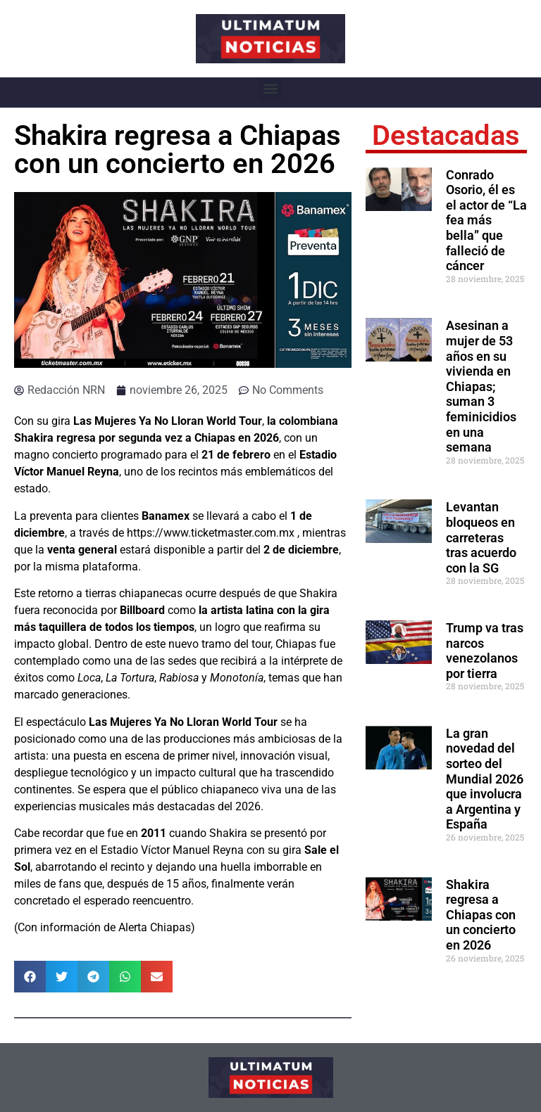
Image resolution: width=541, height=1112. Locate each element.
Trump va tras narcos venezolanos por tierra (484, 650)
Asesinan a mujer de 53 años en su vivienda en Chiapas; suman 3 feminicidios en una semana (481, 386)
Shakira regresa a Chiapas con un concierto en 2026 (481, 914)
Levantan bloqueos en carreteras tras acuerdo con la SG (481, 537)
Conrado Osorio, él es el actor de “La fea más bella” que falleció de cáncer (486, 220)
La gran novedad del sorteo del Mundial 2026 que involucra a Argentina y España (484, 779)
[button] (270, 89)
